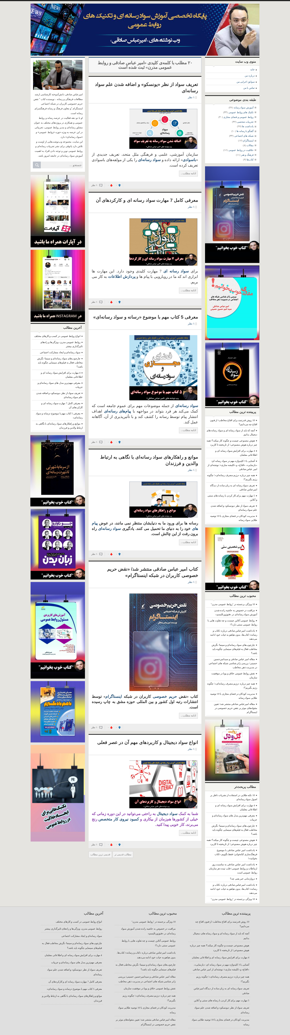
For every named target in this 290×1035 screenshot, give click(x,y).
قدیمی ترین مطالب (100, 854)
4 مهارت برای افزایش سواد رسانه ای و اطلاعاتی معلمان (220, 957)
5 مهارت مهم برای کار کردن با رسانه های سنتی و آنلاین (221, 1000)
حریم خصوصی (164, 696)
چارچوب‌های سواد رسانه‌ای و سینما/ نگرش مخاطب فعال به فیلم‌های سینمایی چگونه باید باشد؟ (60, 362)
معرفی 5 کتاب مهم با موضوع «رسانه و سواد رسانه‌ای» (145, 317)
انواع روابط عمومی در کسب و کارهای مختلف (57, 336)
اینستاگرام (113, 696)
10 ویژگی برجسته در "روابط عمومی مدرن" (233, 604)
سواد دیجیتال (167, 814)
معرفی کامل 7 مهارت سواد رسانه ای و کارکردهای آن (147, 200)
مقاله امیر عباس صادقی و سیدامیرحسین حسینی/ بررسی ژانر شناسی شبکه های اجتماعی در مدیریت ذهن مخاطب (233, 663)
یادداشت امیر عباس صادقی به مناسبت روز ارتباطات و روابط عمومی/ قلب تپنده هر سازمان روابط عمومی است (233, 868)
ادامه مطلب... (188, 173)
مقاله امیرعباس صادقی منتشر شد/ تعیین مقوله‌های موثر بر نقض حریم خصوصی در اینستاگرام (235, 708)
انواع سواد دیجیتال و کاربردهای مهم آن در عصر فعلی (147, 742)
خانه (252, 69)
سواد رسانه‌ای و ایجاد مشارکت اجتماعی (60, 352)
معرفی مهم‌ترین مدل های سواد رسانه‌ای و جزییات (76, 962)
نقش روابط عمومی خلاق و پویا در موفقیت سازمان (150, 988)
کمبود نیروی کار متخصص (118, 819)
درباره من (250, 75)
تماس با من (249, 87)
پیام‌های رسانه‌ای (117, 411)
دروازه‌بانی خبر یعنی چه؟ (242, 878)
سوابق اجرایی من (246, 81)
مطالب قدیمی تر (123, 854)
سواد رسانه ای (176, 271)
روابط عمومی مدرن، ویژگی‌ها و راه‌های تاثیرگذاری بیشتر (73, 928)
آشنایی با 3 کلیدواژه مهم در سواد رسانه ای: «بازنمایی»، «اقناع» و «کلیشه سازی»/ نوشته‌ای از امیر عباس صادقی (232, 465)
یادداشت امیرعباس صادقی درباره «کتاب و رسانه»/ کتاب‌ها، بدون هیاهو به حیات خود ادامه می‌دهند (233, 634)
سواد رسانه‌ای (109, 529)
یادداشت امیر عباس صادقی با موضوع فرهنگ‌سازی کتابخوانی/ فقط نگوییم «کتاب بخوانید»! (236, 854)
